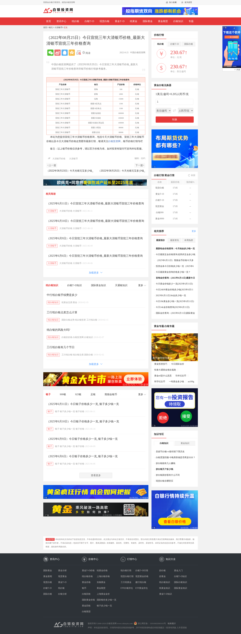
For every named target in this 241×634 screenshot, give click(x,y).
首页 (48, 21)
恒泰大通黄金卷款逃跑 (165, 370)
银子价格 (80, 411)
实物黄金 (101, 582)
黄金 (75, 302)
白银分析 (62, 594)
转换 (174, 119)
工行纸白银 (91, 320)
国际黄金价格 (88, 600)
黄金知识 (185, 443)
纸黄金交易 (67, 302)
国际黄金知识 (98, 285)
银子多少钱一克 (67, 411)
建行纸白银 (140, 582)
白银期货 (86, 611)
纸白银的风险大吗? (58, 329)
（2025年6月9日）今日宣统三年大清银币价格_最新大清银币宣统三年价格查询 (95, 238)
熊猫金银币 (111, 394)
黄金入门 (178, 570)
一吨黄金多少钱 (176, 381)
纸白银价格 (87, 576)
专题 (191, 21)
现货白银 (104, 21)
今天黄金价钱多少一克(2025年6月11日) (174, 284)
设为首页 (188, 2)
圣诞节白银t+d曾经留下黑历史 (170, 451)
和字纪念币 (159, 381)
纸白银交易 (78, 355)
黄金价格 (86, 582)
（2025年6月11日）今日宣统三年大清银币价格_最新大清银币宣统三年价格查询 (95, 203)
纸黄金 (133, 21)
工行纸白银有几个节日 (61, 347)
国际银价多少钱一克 (104, 600)
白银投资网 (114, 141)
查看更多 (96, 475)
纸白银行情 (126, 570)
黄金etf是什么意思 (163, 376)
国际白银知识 (180, 582)
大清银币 (58, 27)
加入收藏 (173, 2)
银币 (84, 588)
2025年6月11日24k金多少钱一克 (171, 295)
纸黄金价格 (102, 570)
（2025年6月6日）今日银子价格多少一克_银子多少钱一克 (82, 456)
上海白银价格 (103, 576)
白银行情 (159, 175)
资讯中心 (61, 21)
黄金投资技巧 (160, 364)
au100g (191, 381)
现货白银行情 (127, 576)
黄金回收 (86, 606)
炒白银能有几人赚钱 (165, 463)
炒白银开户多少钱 (164, 469)
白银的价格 (67, 337)
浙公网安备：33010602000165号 (152, 623)
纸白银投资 (80, 320)
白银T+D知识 (74, 285)
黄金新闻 (47, 576)
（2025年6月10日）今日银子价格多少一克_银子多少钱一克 (83, 421)
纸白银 (75, 21)
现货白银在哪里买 (164, 481)
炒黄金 (162, 576)
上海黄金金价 (103, 594)
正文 (66, 27)
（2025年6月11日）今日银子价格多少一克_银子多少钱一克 (83, 404)
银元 (51, 27)
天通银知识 (121, 285)
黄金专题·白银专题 (164, 326)
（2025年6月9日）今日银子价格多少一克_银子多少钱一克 (82, 438)
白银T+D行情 (141, 570)
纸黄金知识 (164, 588)
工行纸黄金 (126, 582)
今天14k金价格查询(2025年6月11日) (173, 307)
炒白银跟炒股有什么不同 (168, 475)
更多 (194, 231)
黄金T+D (119, 21)
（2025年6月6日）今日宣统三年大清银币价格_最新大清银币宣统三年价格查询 (95, 255)
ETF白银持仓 (127, 588)
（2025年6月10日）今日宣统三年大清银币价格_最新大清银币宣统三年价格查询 (95, 220)
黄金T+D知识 (165, 594)
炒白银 (162, 570)
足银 (93, 394)
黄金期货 (163, 21)
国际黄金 (148, 21)
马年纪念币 (180, 376)
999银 (63, 394)
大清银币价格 (58, 158)
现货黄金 (62, 576)
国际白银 (88, 355)
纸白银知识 (52, 285)
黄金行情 (169, 175)
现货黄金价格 (141, 576)
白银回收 (86, 594)
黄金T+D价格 (88, 570)
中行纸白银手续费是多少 (62, 294)
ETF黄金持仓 (141, 588)
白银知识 (178, 21)
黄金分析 (62, 570)
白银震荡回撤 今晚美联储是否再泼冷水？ (175, 457)
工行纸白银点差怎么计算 (62, 312)
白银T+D (89, 21)
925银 (78, 394)
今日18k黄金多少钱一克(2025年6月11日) (175, 301)
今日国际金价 (177, 364)
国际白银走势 (68, 320)
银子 (48, 394)
